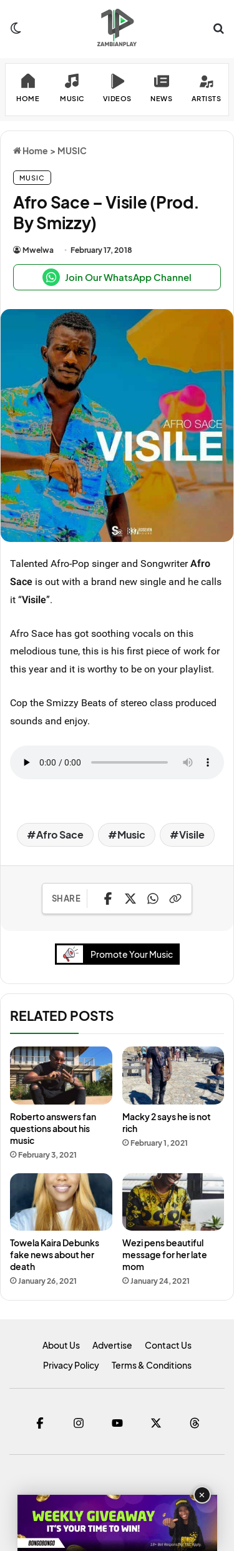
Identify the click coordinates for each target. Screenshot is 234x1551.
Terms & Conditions (152, 1365)
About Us (61, 1345)
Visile (192, 834)
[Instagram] (78, 1423)
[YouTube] (117, 1423)
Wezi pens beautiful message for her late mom (164, 1254)
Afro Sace (60, 834)
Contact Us (168, 1345)
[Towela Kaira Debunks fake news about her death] (61, 1202)
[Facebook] (40, 1423)
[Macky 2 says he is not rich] (173, 1075)
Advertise (112, 1345)
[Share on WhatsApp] (153, 898)
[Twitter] (156, 1423)
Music (131, 834)
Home (30, 150)
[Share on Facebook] (108, 898)
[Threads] (194, 1423)
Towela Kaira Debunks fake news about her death (54, 1254)
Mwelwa (38, 250)
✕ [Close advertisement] (201, 1495)
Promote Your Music (118, 954)
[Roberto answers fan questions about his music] (61, 1075)
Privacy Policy (71, 1365)
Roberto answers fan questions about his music (53, 1128)
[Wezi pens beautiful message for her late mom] (173, 1202)
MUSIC (72, 150)
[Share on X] (130, 898)
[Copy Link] (175, 898)
